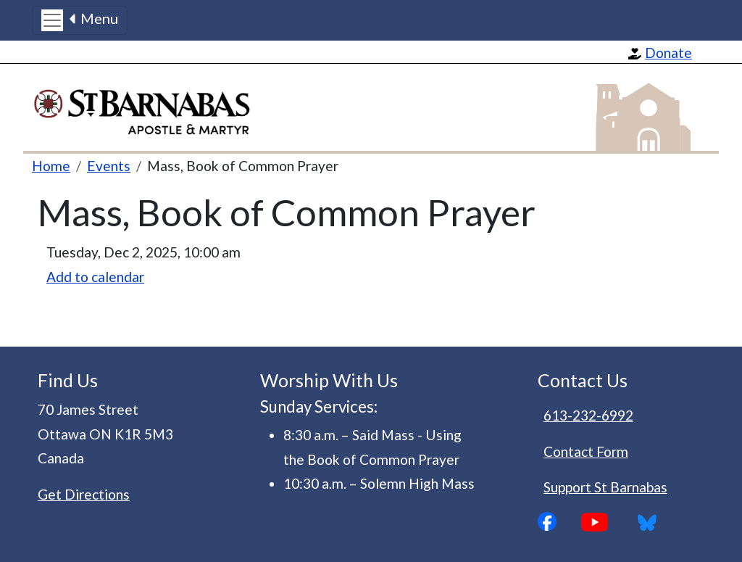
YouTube (605, 522)
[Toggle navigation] (80, 20)
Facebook (559, 521)
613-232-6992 (588, 415)
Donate (668, 52)
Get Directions (84, 494)
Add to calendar (95, 276)
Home (51, 165)
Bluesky (652, 522)
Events (108, 165)
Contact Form (585, 451)
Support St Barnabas (605, 487)
